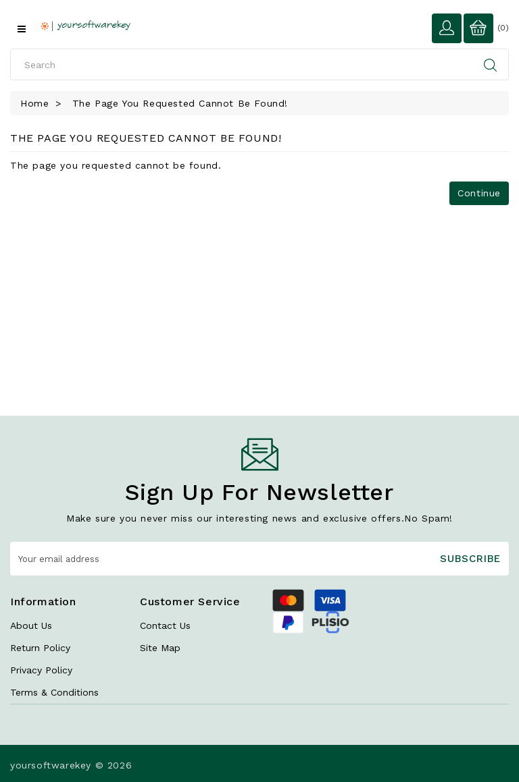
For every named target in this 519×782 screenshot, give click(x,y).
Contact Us (165, 625)
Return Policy (40, 647)
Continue (479, 193)
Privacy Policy (41, 670)
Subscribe (470, 559)
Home (34, 103)
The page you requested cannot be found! (180, 103)
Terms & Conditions (54, 692)
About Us (31, 625)
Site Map (160, 647)
